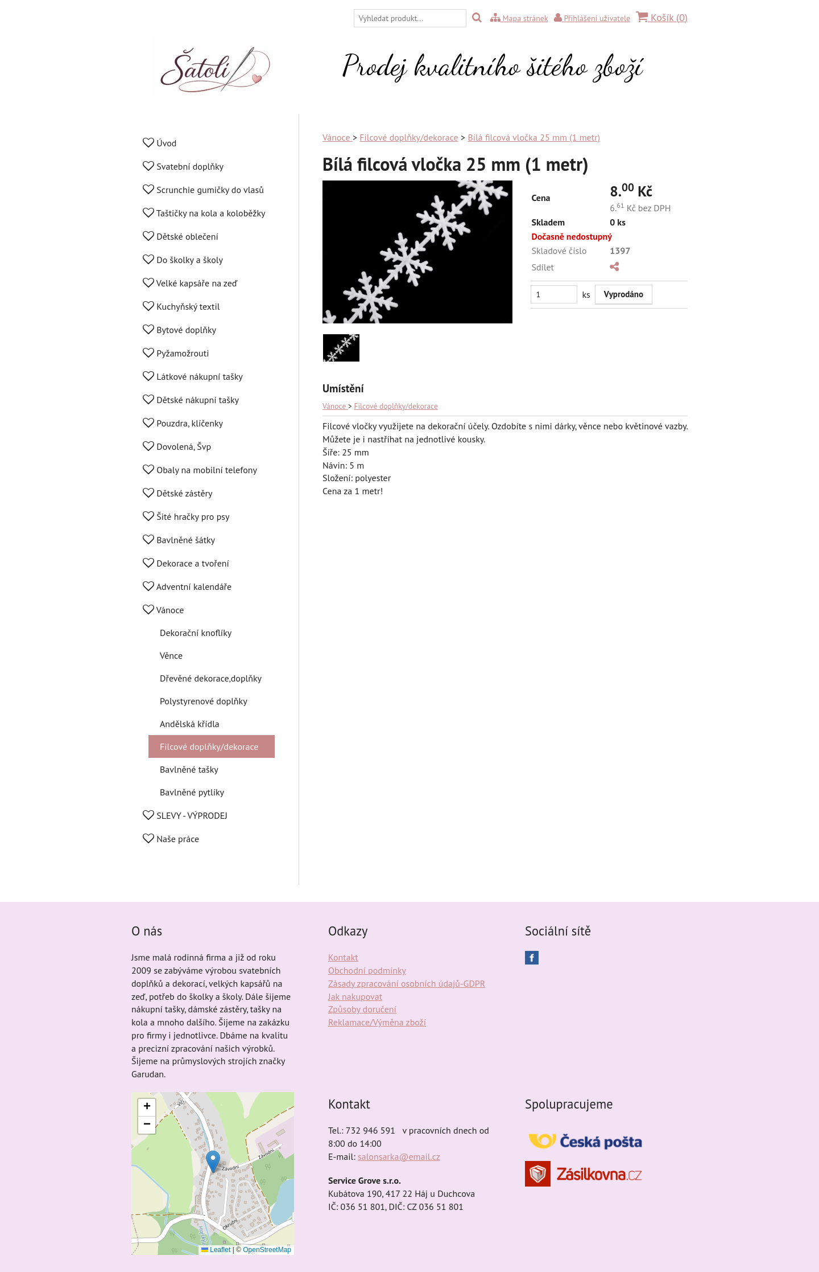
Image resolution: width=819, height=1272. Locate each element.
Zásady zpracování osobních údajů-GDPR (406, 983)
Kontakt (343, 957)
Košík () (662, 17)
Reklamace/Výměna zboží (377, 1022)
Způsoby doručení (362, 1009)
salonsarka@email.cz (399, 1156)
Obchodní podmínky (367, 970)
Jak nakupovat (355, 996)
